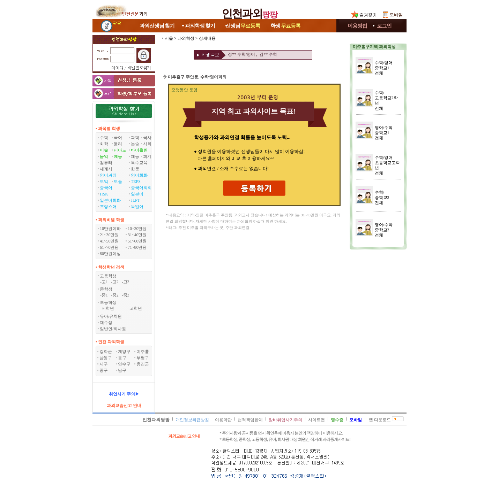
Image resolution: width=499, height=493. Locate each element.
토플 (118, 181)
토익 (104, 181)
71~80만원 (137, 247)
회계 (147, 156)
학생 (285, 26)
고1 (105, 281)
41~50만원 (109, 241)
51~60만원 (137, 241)
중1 (105, 295)
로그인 (384, 26)
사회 (147, 143)
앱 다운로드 (380, 419)
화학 (104, 143)
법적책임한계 (250, 419)
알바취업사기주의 (285, 419)
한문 (135, 169)
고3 (126, 281)
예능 (118, 156)
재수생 (106, 322)
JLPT (135, 200)
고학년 (135, 308)
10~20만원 (137, 228)
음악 (104, 156)
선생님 (242, 26)
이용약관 (223, 419)
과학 (135, 137)
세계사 (106, 169)
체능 (135, 156)
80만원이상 (110, 253)
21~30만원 (109, 234)
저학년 (108, 308)
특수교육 (139, 162)
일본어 (137, 194)
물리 (118, 143)
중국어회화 (141, 187)
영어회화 (139, 175)
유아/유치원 (111, 316)
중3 (126, 295)
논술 (135, 143)
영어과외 (108, 175)
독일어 (137, 206)
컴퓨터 (106, 162)
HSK (104, 194)
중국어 (106, 187)
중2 (115, 295)
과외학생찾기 (200, 26)
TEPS (136, 181)
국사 (147, 137)
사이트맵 (316, 419)
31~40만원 (137, 234)
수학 (104, 137)
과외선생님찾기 (157, 26)
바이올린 (139, 150)
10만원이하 (110, 228)
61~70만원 (109, 247)
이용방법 (357, 26)
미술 (104, 150)
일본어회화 (110, 200)
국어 (118, 137)
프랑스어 (108, 206)
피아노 (120, 150)
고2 (115, 281)
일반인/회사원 (113, 328)
